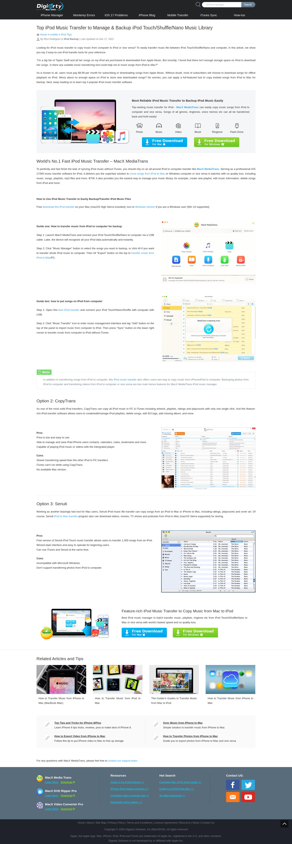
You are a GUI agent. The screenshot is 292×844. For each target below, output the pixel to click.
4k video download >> (172, 795)
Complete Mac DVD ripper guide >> (180, 782)
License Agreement (166, 822)
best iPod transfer (68, 309)
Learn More (51, 782)
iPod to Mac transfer (66, 516)
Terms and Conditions (139, 822)
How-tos (239, 15)
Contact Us (207, 822)
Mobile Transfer (177, 15)
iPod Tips (66, 34)
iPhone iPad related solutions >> (129, 788)
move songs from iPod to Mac (148, 173)
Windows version (145, 206)
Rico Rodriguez (52, 39)
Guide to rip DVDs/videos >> (127, 782)
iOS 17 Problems (116, 15)
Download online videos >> (126, 802)
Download (66, 782)
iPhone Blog (147, 15)
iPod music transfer (125, 379)
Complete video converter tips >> (130, 795)
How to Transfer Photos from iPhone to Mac (190, 736)
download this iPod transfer (58, 206)
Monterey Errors (84, 15)
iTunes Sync (208, 15)
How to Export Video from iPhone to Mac (79, 736)
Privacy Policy (116, 822)
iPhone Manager (52, 15)
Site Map (101, 822)
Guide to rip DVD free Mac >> (176, 788)
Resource (184, 822)
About (90, 822)
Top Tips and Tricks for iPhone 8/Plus (77, 722)
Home (43, 34)
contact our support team (122, 760)
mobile (54, 34)
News (196, 822)
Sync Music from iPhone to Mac (183, 722)
